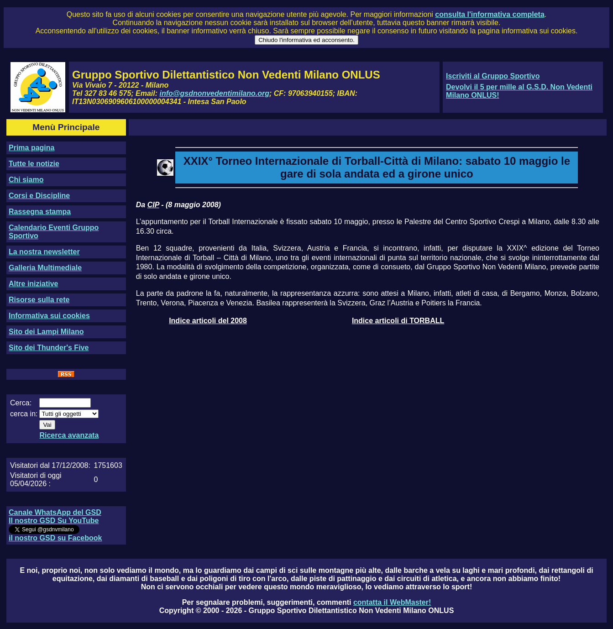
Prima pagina (31, 148)
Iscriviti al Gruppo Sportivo (493, 76)
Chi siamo (26, 179)
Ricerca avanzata (69, 435)
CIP (153, 205)
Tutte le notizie (34, 164)
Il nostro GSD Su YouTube (54, 520)
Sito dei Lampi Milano (46, 331)
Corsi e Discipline (39, 195)
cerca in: (23, 414)
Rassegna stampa (40, 211)
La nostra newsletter (44, 252)
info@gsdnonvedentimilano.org (214, 93)
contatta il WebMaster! (392, 602)
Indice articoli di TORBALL (398, 321)
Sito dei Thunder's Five (49, 347)
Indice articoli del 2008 (208, 321)
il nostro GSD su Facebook (55, 538)
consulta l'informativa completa (489, 14)
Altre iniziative (33, 284)
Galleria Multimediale (45, 268)
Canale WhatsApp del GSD (55, 512)
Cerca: (20, 403)
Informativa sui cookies (49, 316)
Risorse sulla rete (39, 300)
